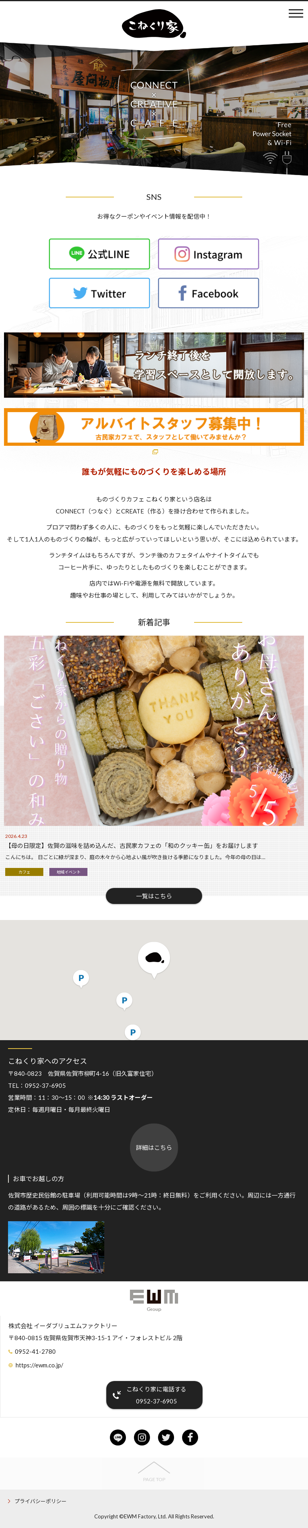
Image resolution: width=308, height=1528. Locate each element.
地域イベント (69, 872)
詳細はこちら (154, 1147)
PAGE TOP (154, 1479)
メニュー (296, 13)
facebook (190, 1437)
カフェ (24, 872)
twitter (166, 1437)
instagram (142, 1437)
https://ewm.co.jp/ (39, 1365)
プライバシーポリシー (40, 1501)
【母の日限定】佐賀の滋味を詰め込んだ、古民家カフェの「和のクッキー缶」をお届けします (131, 845)
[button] (154, 960)
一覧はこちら (154, 896)
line (118, 1437)
